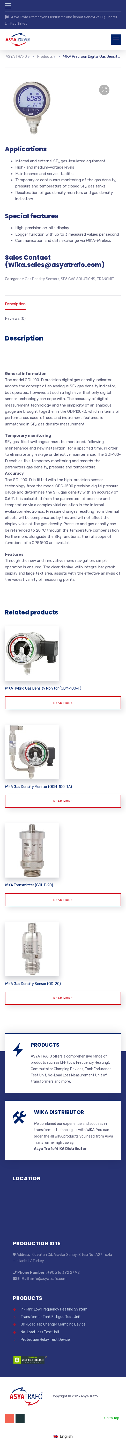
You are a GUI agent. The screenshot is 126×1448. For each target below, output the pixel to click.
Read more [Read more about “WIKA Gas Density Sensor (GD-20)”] (63, 996)
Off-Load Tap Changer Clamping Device (53, 1323)
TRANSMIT (105, 278)
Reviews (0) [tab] (15, 317)
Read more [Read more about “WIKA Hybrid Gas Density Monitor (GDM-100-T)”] (63, 701)
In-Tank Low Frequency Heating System (54, 1307)
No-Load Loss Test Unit (40, 1330)
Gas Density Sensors (42, 278)
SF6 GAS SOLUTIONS (78, 278)
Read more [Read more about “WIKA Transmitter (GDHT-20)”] (63, 898)
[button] (104, 89)
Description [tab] (15, 303)
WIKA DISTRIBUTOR (59, 1110)
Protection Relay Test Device (45, 1338)
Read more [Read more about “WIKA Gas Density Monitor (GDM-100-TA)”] (63, 799)
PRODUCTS (45, 1043)
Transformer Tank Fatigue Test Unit (51, 1315)
